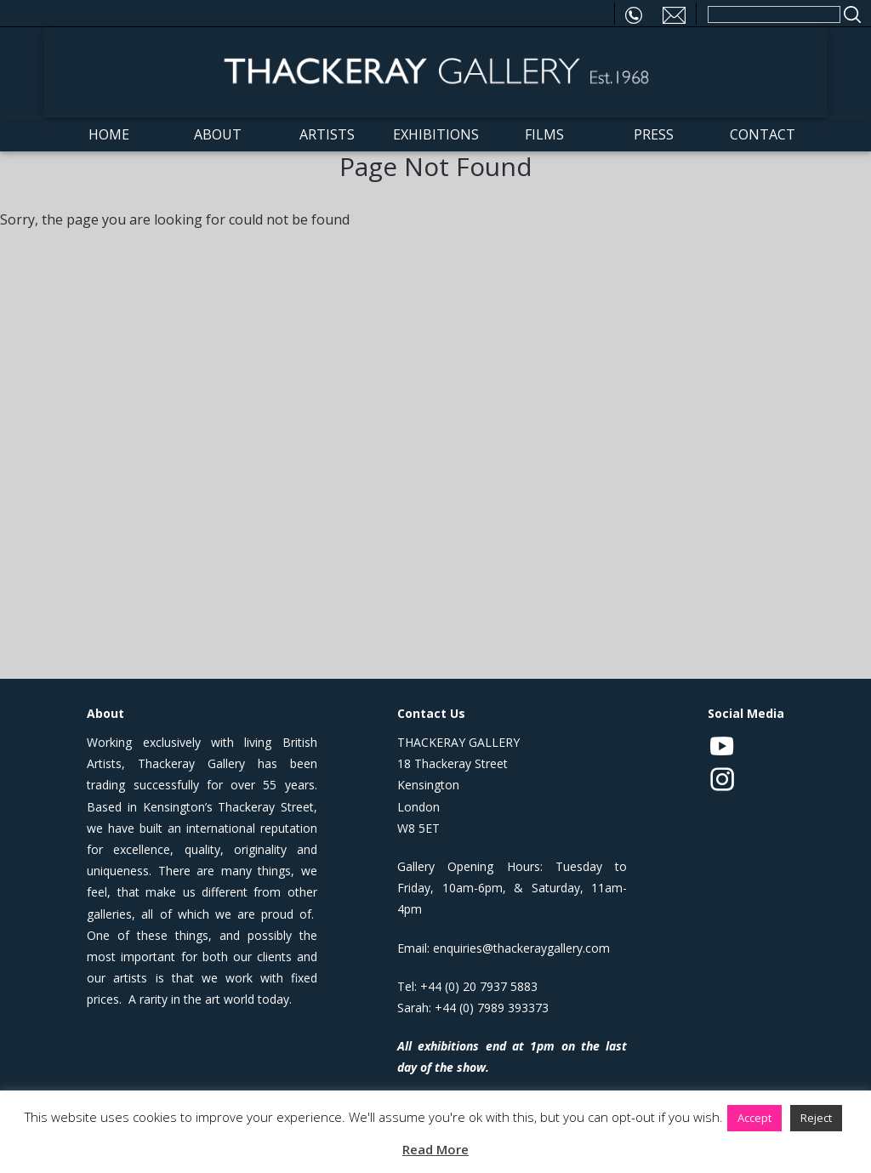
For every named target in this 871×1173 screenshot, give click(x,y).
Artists (327, 134)
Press (654, 134)
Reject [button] (816, 1117)
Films (544, 134)
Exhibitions (436, 134)
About (218, 134)
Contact (762, 134)
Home (108, 134)
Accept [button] (754, 1117)
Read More (435, 1149)
